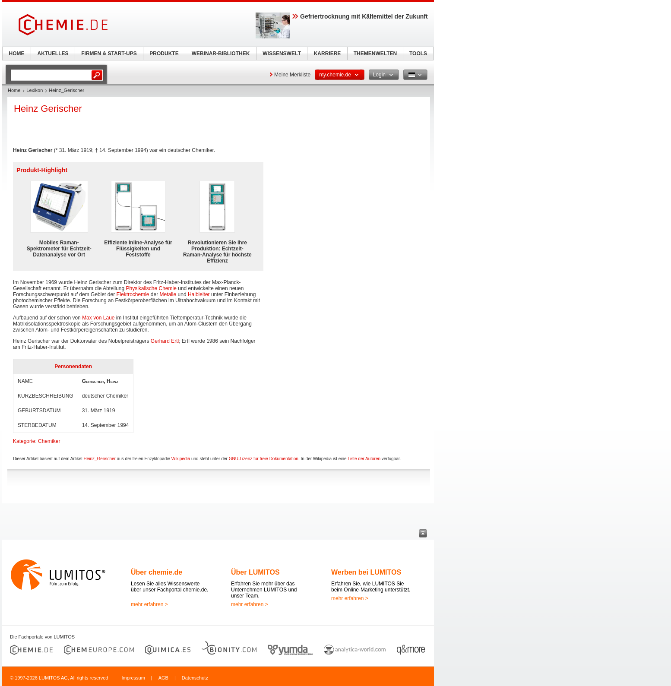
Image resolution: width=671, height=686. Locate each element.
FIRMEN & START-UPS (108, 54)
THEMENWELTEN (375, 54)
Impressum (133, 677)
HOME (17, 54)
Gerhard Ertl (165, 341)
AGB (163, 677)
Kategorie (24, 441)
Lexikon (34, 90)
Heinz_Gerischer (99, 458)
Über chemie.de (156, 572)
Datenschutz (195, 677)
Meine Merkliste (292, 75)
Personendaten (73, 367)
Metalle (168, 294)
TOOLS (418, 54)
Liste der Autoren (364, 458)
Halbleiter (199, 294)
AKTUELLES (53, 54)
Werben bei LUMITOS (366, 572)
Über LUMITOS (255, 572)
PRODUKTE (163, 54)
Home (14, 90)
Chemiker (49, 441)
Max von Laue (98, 318)
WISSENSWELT (282, 54)
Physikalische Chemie (151, 288)
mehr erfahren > (149, 604)
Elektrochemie (132, 294)
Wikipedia (180, 458)
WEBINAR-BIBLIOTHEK (221, 54)
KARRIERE (327, 54)
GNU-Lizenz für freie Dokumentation (263, 458)
